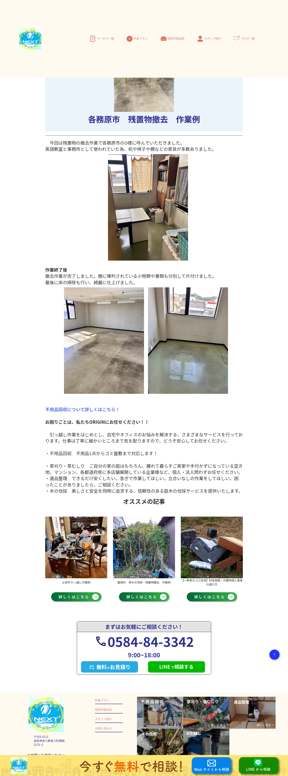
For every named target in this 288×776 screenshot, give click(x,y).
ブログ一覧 (248, 38)
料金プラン (141, 38)
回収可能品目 (176, 38)
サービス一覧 (105, 38)
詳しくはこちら (76, 596)
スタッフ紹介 (212, 38)
